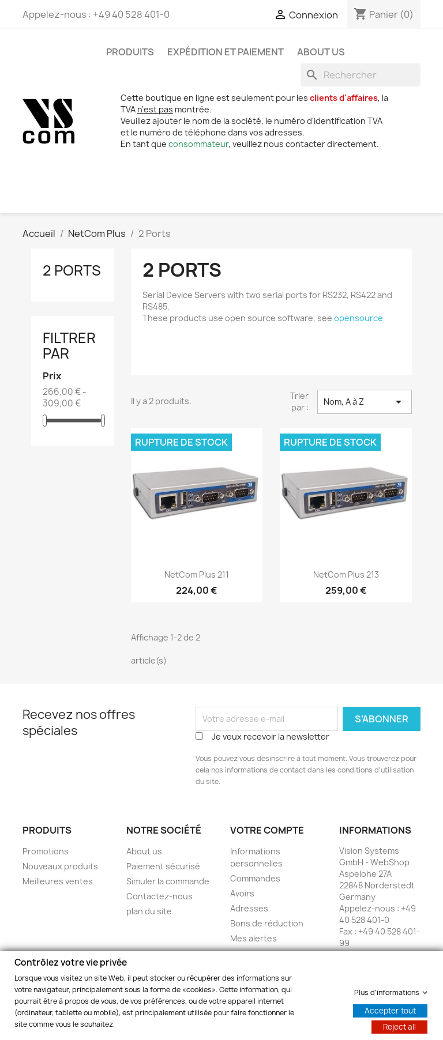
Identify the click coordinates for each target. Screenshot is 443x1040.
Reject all (399, 1026)
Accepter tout (390, 1010)
